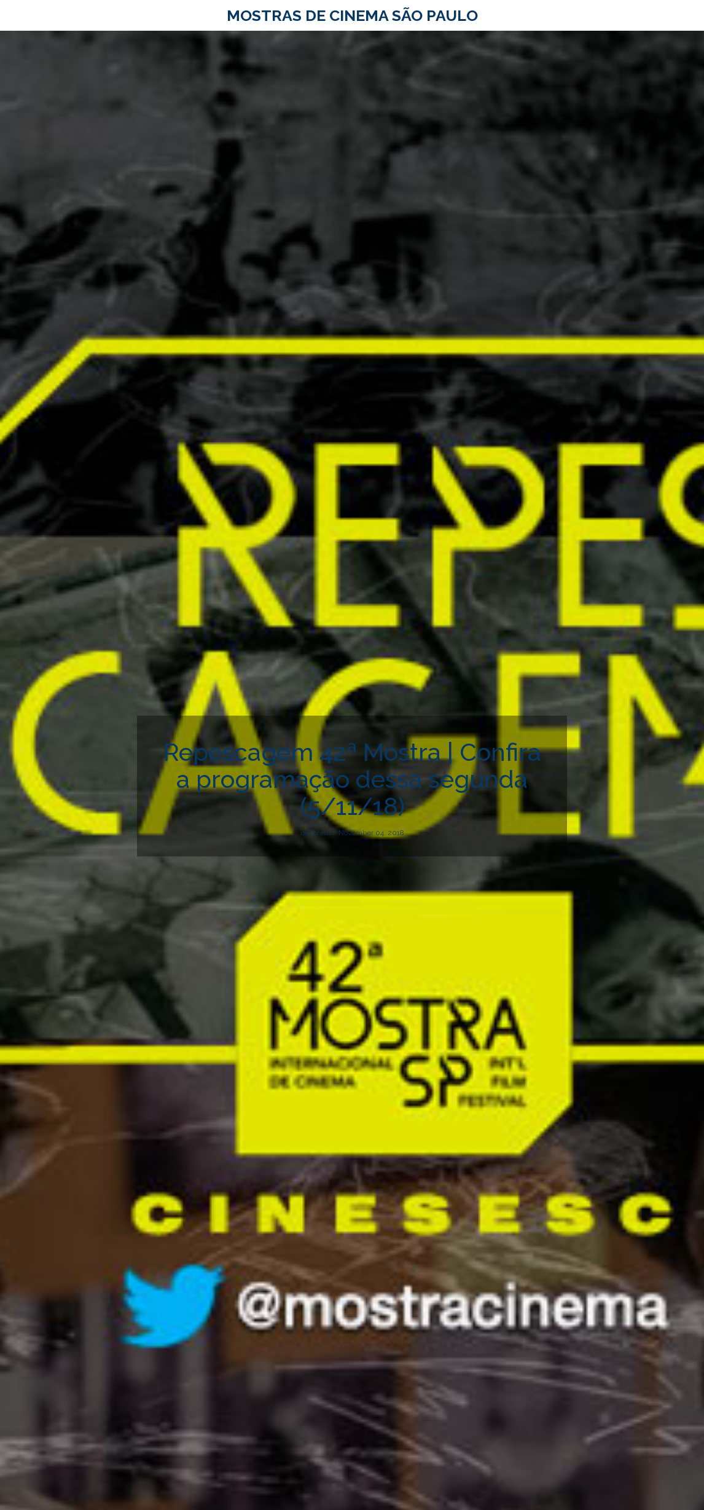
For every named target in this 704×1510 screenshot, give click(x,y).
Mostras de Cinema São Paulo (352, 15)
